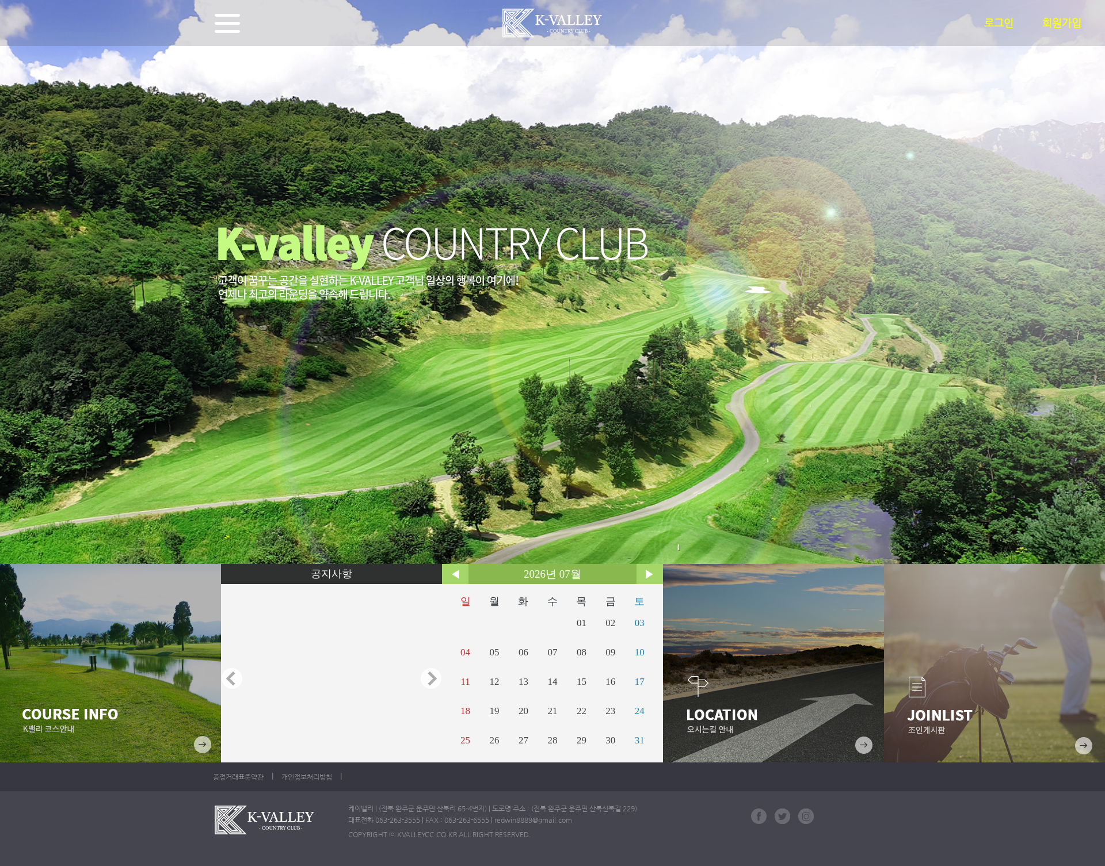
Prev (232, 678)
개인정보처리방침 (306, 777)
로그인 (998, 23)
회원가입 (1061, 23)
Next (431, 678)
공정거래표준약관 (238, 777)
